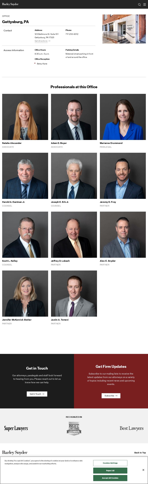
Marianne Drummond (111, 143)
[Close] (143, 470)
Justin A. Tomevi (60, 319)
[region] (74, 470)
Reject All (110, 470)
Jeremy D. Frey (108, 202)
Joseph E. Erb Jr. (60, 202)
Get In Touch (37, 394)
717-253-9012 (72, 34)
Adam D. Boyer (59, 143)
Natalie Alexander (12, 143)
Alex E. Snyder (108, 260)
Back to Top (140, 453)
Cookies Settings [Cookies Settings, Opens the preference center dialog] (110, 463)
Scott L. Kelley (10, 260)
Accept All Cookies (110, 478)
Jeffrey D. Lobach (60, 260)
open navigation (144, 3)
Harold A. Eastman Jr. (13, 202)
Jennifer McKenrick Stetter (17, 319)
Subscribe (111, 396)
